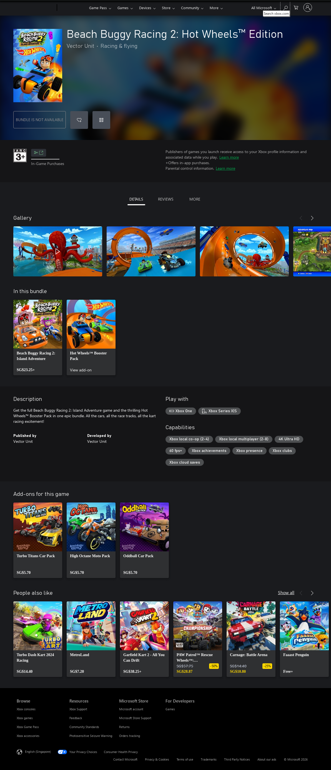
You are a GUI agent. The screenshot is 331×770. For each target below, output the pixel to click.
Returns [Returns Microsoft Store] (124, 727)
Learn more (229, 157)
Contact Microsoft (125, 759)
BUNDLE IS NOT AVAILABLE (39, 119)
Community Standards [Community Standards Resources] (84, 727)
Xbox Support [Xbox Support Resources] (78, 709)
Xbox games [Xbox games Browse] (25, 718)
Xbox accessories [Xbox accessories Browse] (28, 736)
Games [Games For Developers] (170, 709)
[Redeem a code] (101, 120)
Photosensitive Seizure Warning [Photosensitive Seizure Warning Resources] (90, 736)
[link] (37, 337)
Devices (145, 7)
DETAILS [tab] (136, 199)
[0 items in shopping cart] (296, 7)
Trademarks (209, 759)
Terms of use (185, 759)
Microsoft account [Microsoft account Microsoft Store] (131, 709)
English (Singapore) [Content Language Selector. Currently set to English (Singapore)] (38, 751)
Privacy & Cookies (157, 759)
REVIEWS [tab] (165, 199)
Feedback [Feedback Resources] (75, 718)
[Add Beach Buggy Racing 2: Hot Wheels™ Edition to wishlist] (79, 120)
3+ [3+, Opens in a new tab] (38, 153)
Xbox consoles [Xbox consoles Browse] (26, 709)
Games (123, 7)
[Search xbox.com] (285, 7)
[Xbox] (72, 7)
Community (190, 7)
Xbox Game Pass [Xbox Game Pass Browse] (28, 727)
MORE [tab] (194, 199)
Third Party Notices (237, 759)
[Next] (312, 218)
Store (166, 7)
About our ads (266, 759)
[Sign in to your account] (307, 7)
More (214, 7)
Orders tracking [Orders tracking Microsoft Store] (129, 736)
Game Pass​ (98, 7)
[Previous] (301, 218)
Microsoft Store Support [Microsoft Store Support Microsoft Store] (135, 718)
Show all (286, 592)
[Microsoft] (36, 7)
